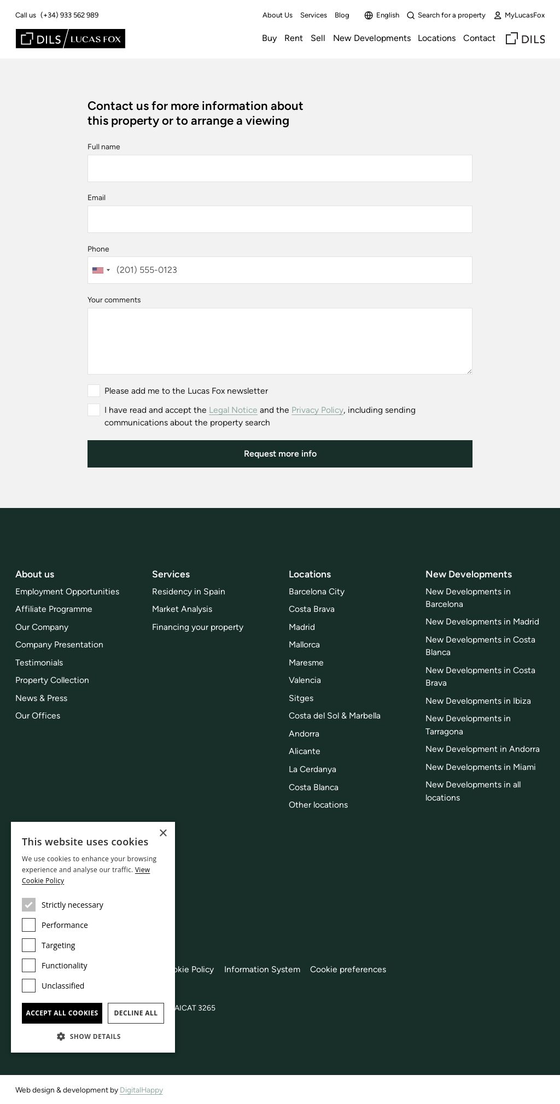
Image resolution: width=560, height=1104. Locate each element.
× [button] (163, 834)
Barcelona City (317, 591)
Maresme (306, 662)
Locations (437, 38)
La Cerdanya (312, 769)
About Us (277, 15)
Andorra (304, 733)
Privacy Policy (317, 410)
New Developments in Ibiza (478, 701)
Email (97, 197)
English (381, 15)
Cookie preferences (348, 969)
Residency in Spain (188, 591)
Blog (342, 15)
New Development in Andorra (482, 749)
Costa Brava (312, 609)
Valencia (305, 680)
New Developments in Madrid (482, 621)
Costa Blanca (314, 787)
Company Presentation (59, 644)
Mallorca (304, 644)
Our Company (41, 627)
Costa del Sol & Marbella (335, 715)
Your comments (114, 299)
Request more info (280, 453)
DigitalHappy (141, 1089)
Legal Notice (233, 410)
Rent (293, 38)
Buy (269, 38)
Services (313, 15)
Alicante (304, 751)
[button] (93, 1036)
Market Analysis (182, 609)
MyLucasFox (519, 15)
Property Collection (52, 680)
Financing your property (197, 627)
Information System (262, 969)
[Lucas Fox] (70, 38)
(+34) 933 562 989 (69, 15)
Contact (479, 38)
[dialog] (93, 937)
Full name (104, 146)
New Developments (372, 38)
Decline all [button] (136, 1013)
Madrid (302, 627)
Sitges (301, 698)
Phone (98, 248)
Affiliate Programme (53, 609)
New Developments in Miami (480, 767)
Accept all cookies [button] (62, 1013)
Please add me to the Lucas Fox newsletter (186, 390)
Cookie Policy (188, 969)
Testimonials (39, 662)
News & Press (41, 698)
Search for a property (446, 15)
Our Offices (37, 715)
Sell (318, 38)
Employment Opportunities (67, 591)
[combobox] (100, 270)
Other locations (318, 804)
